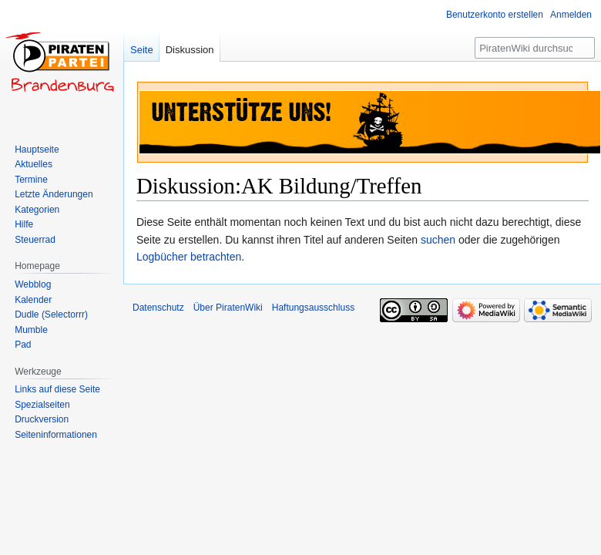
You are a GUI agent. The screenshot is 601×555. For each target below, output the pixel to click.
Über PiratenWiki (228, 307)
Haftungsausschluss (313, 307)
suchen (438, 240)
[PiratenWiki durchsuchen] (535, 48)
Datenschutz (158, 307)
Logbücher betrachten (188, 257)
